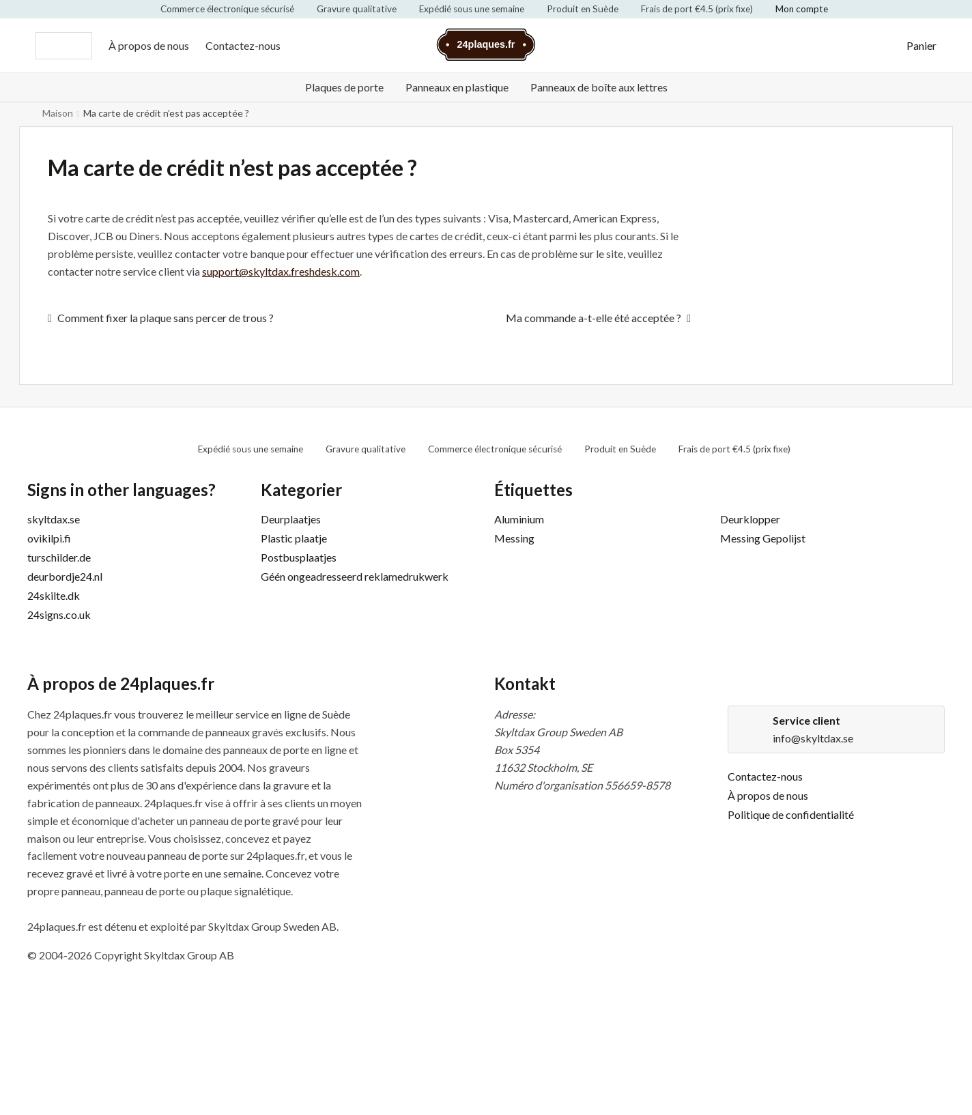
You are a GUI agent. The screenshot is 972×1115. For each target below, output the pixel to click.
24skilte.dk (53, 595)
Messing (514, 538)
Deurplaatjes (291, 518)
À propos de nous (149, 45)
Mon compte (801, 8)
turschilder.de (59, 557)
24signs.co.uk (59, 614)
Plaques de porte (344, 87)
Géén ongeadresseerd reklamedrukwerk (354, 576)
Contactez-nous (243, 45)
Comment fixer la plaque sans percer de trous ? (165, 318)
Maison (57, 113)
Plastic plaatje (294, 538)
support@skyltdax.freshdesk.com (281, 271)
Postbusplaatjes (299, 557)
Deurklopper (750, 518)
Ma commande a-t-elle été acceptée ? (593, 318)
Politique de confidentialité (791, 814)
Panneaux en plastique (457, 87)
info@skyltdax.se (813, 738)
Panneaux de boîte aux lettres (599, 87)
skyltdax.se (53, 518)
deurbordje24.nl (64, 576)
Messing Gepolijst (762, 538)
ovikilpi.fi (49, 538)
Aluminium (519, 518)
